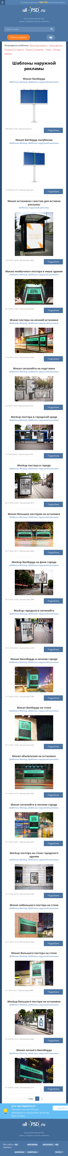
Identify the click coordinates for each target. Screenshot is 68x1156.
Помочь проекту (18, 37)
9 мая (48, 49)
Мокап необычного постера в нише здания (34, 271)
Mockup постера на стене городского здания (34, 854)
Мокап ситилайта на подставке (34, 368)
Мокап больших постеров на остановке (34, 514)
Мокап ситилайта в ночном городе (34, 804)
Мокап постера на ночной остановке (34, 320)
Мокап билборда (34, 78)
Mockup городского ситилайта (34, 610)
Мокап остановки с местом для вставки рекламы (34, 202)
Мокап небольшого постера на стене (34, 905)
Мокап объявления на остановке (34, 756)
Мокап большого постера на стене (34, 953)
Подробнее (53, 130)
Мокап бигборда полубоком (34, 140)
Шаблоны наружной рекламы (43, 82)
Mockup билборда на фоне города (34, 562)
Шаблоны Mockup (18, 82)
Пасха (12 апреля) (34, 49)
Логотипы (48, 1144)
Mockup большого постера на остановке (34, 1001)
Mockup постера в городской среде (34, 417)
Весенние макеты (38, 45)
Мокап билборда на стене (34, 707)
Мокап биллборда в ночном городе (34, 659)
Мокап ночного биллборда (34, 1050)
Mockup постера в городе (34, 465)
